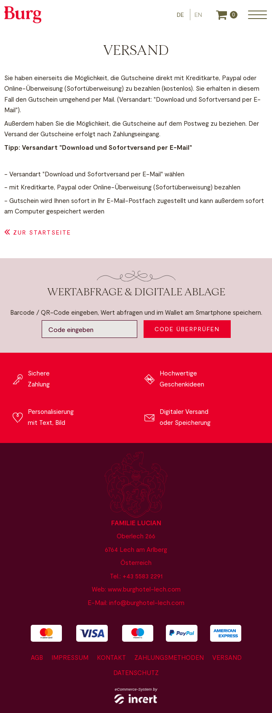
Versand (227, 657)
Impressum (69, 657)
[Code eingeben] (89, 329)
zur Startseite (42, 232)
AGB (37, 657)
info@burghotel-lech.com (146, 602)
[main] (136, 183)
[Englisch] (198, 14)
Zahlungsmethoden (169, 657)
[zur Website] (22, 14)
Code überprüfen (187, 328)
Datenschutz (136, 672)
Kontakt (111, 657)
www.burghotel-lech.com (144, 589)
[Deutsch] (181, 14)
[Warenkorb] (226, 15)
